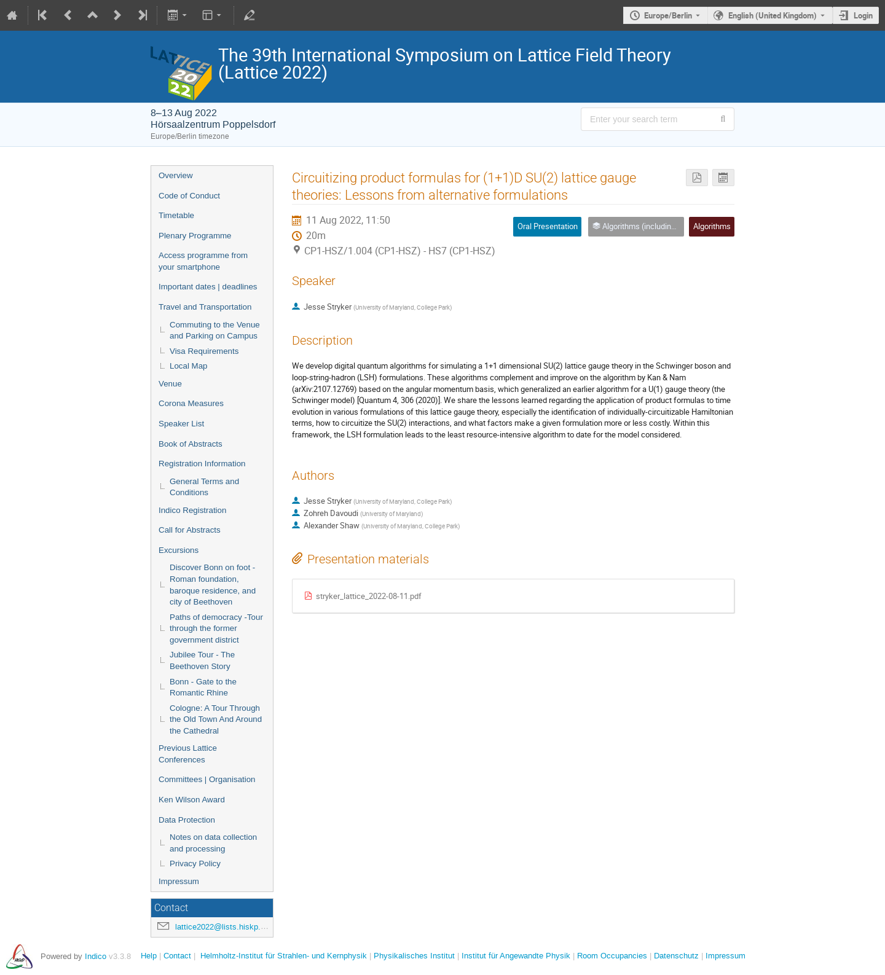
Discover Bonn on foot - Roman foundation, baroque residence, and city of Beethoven (213, 584)
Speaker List (181, 423)
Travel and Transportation (205, 306)
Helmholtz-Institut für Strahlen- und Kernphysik (283, 955)
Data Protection (187, 819)
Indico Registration (192, 510)
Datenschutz (676, 955)
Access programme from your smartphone (203, 261)
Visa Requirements (204, 351)
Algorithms (712, 226)
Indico (95, 956)
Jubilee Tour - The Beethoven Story (202, 660)
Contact (177, 955)
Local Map (189, 365)
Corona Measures (191, 403)
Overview (176, 175)
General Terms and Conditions (204, 487)
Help (149, 955)
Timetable (176, 215)
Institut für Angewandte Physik (516, 955)
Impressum (179, 881)
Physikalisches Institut (414, 955)
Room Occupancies (612, 955)
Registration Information (202, 463)
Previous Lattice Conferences (188, 753)
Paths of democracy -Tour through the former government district (216, 628)
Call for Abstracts (190, 529)
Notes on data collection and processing (213, 842)
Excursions (179, 550)
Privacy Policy (195, 863)
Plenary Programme (195, 235)
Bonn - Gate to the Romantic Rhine (203, 687)
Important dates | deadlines (208, 286)
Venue (170, 383)
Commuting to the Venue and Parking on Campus (215, 330)
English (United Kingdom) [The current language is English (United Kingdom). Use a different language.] (772, 15)
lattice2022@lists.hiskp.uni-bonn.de (238, 927)
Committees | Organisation (207, 779)
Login (863, 15)
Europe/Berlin (668, 15)
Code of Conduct (189, 195)
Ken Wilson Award (192, 799)
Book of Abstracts (190, 443)
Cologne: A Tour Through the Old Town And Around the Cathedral (216, 719)
